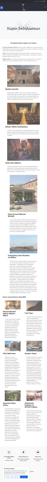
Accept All (24, 476)
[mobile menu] (45, 7)
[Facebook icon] (35, 1)
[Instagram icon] (41, 1)
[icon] (42, 1)
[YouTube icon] (38, 1)
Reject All (16, 476)
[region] (15, 473)
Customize (8, 476)
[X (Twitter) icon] (36, 1)
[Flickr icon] (39, 1)
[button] (1, 7)
